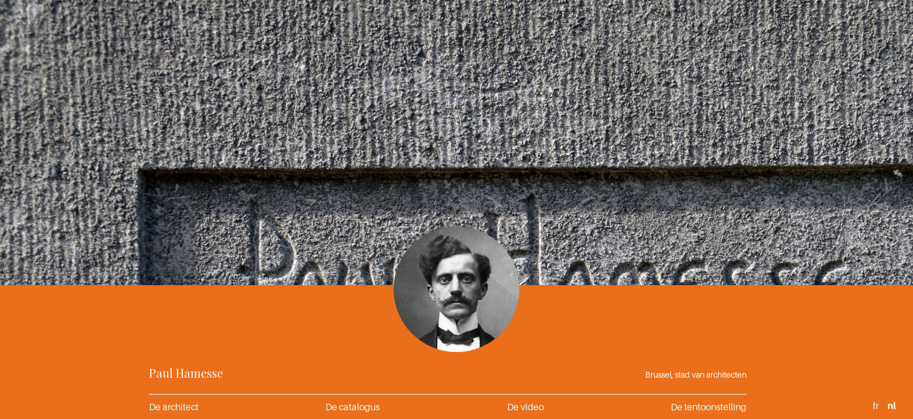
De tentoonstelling (708, 407)
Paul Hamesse (186, 373)
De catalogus (352, 407)
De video (525, 407)
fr (876, 405)
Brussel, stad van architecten (695, 374)
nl (891, 405)
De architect (174, 407)
